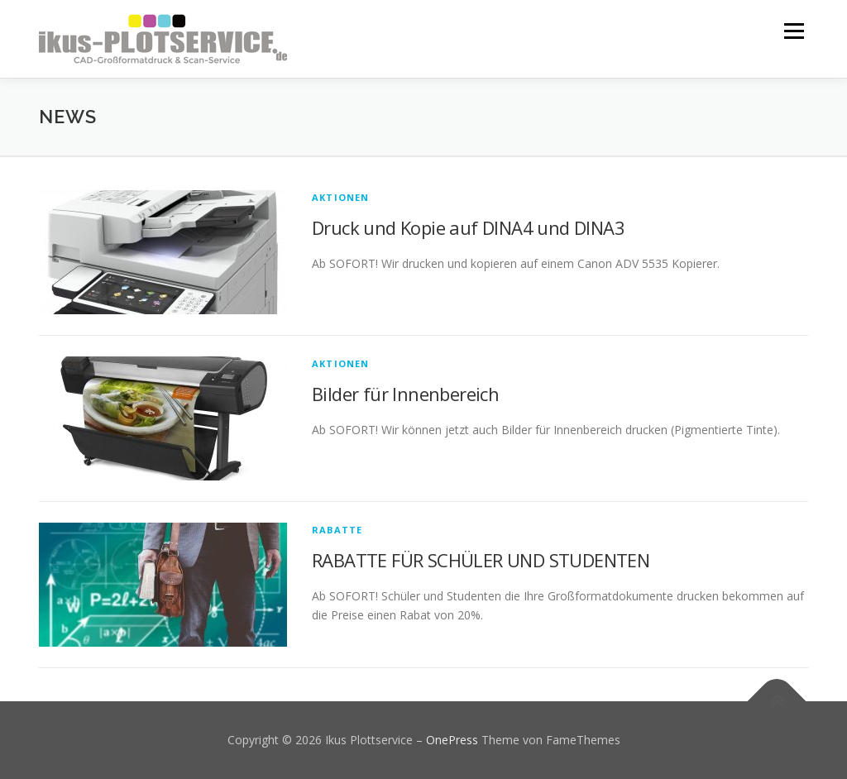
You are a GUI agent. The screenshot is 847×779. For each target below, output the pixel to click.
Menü (793, 31)
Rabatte (337, 529)
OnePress (452, 740)
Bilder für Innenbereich (405, 393)
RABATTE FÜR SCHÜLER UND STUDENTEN (480, 559)
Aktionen (341, 197)
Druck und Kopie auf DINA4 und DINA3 (468, 227)
